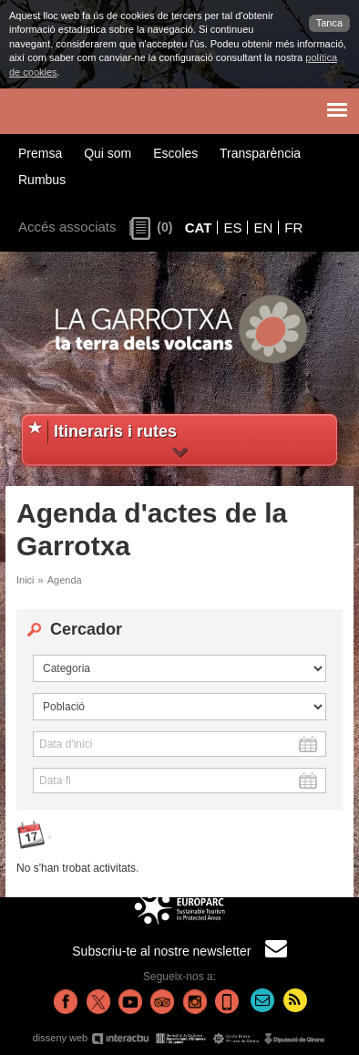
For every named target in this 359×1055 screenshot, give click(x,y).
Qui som (107, 153)
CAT (198, 227)
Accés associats (67, 226)
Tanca (329, 22)
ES (232, 227)
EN (262, 227)
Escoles (175, 153)
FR (293, 227)
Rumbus (42, 179)
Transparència (260, 153)
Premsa (40, 153)
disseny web (180, 1038)
